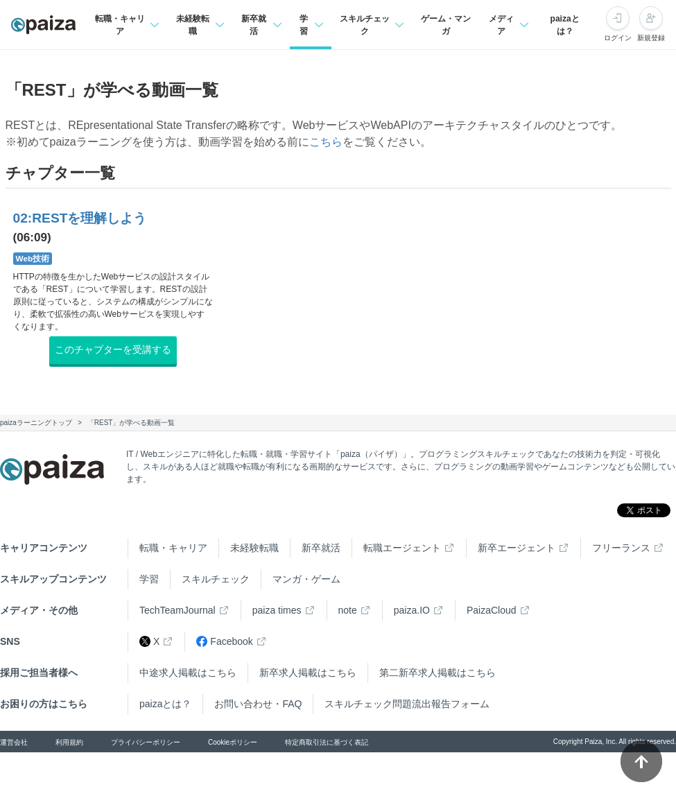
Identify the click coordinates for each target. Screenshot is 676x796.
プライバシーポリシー (145, 742)
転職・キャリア (173, 547)
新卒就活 (321, 547)
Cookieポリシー (232, 742)
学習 (149, 579)
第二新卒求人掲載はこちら (437, 672)
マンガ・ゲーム (306, 579)
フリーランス (621, 547)
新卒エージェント (516, 547)
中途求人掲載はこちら (187, 672)
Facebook (224, 642)
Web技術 (33, 258)
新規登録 (651, 38)
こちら (326, 142)
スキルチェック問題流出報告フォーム (406, 703)
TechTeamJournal (177, 610)
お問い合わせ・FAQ (258, 703)
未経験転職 (254, 547)
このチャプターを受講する (113, 349)
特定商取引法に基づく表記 (326, 742)
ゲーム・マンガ (446, 25)
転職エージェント (402, 547)
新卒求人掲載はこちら (307, 672)
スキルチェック (216, 579)
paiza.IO (412, 610)
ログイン (618, 38)
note (347, 610)
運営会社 (14, 742)
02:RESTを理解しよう (80, 218)
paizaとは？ (565, 25)
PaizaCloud (492, 610)
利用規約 (69, 742)
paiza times (277, 610)
